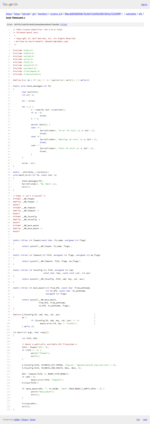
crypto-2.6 (56, 13)
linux (9, 13)
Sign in (144, 4)
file (63, 24)
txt (138, 419)
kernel (26, 13)
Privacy (24, 419)
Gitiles (17, 419)
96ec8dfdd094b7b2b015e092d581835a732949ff (93, 13)
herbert (43, 13)
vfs (140, 13)
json (145, 419)
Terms (33, 419)
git (34, 13)
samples (131, 13)
